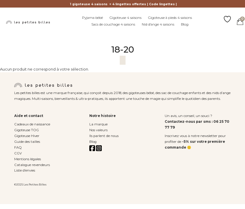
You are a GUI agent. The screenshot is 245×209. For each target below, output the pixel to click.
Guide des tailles (27, 142)
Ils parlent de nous (104, 136)
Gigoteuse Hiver (26, 136)
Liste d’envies (24, 170)
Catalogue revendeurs (32, 165)
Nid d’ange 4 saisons (158, 24)
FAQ (18, 147)
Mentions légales (27, 159)
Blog (184, 24)
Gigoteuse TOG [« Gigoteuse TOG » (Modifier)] (26, 130)
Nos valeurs (98, 130)
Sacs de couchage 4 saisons (113, 24)
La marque (98, 124)
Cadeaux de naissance (32, 124)
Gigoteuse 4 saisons (125, 18)
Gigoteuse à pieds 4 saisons (170, 18)
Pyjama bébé (92, 18)
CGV (18, 153)
